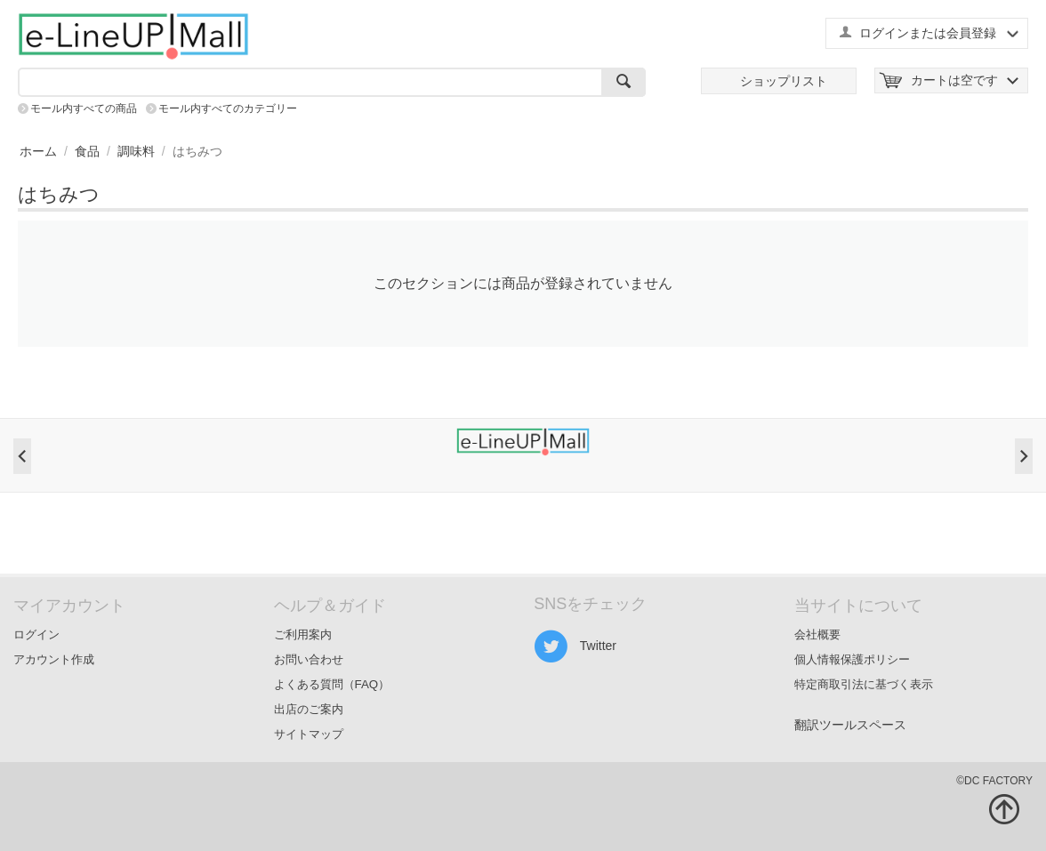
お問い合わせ (308, 659)
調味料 (136, 151)
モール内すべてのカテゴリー (227, 108)
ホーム (38, 151)
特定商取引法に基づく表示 (863, 684)
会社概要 (817, 634)
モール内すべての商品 (83, 108)
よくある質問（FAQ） (332, 684)
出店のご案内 (308, 709)
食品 (87, 151)
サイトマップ (308, 734)
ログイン (36, 634)
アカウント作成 (53, 659)
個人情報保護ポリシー (852, 659)
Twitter (575, 646)
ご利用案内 (303, 634)
